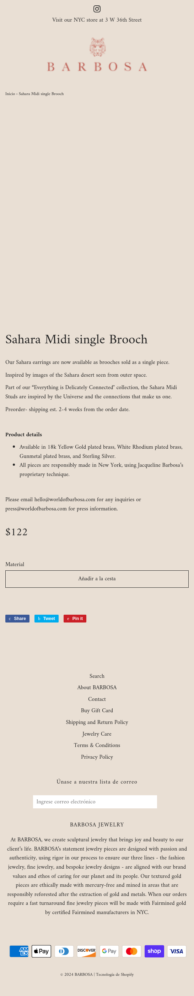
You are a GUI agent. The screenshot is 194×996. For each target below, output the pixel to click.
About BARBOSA (97, 688)
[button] (97, 599)
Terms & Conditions (97, 746)
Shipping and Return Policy (97, 722)
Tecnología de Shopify (115, 975)
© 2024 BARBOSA (76, 975)
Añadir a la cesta (96, 579)
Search (97, 676)
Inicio (10, 94)
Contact (97, 699)
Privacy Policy (97, 757)
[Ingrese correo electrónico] (95, 801)
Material (14, 565)
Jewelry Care (96, 734)
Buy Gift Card (97, 711)
